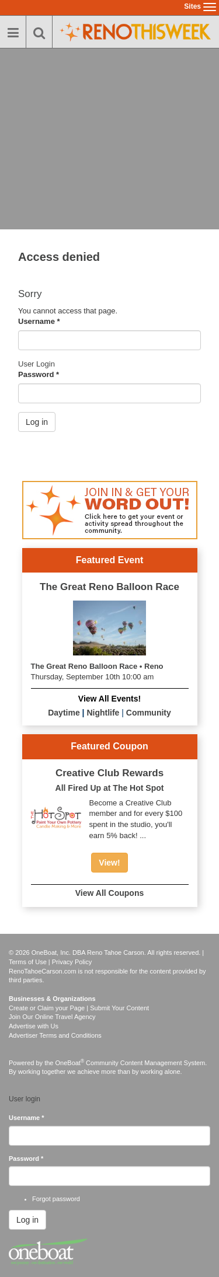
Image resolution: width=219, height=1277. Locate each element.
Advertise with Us (33, 1026)
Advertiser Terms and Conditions (55, 1035)
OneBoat (70, 1062)
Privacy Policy (72, 961)
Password (38, 374)
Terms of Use (28, 961)
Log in (37, 422)
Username (39, 321)
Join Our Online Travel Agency (52, 1016)
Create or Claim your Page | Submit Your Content (79, 1007)
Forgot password (56, 1198)
